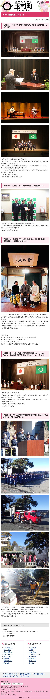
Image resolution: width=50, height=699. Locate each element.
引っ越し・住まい (34, 654)
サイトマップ (25, 676)
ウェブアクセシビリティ (10, 676)
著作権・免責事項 (25, 674)
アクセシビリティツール (42, 2)
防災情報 (6, 663)
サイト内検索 (38, 2)
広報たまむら (8, 654)
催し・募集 (7, 656)
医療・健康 (7, 650)
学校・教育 (32, 652)
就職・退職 (32, 656)
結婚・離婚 (32, 659)
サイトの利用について (10, 674)
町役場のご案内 (6, 684)
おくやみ (32, 663)
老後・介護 (32, 661)
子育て (31, 650)
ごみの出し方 (8, 648)
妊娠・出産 (32, 648)
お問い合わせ (17, 684)
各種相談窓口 (8, 661)
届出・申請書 (8, 652)
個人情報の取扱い (39, 674)
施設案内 (6, 659)
